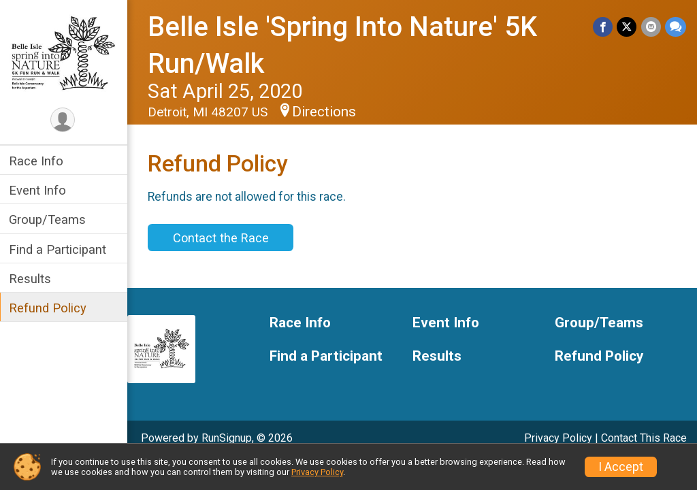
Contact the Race (222, 238)
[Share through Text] (675, 27)
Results (32, 279)
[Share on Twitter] (627, 27)
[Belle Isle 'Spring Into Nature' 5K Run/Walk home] (64, 52)
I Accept (620, 467)
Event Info (39, 190)
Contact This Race (644, 437)
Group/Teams (49, 219)
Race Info (38, 161)
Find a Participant (59, 249)
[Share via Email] (651, 27)
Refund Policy (49, 308)
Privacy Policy (558, 437)
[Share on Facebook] (603, 27)
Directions (326, 111)
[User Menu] (65, 120)
